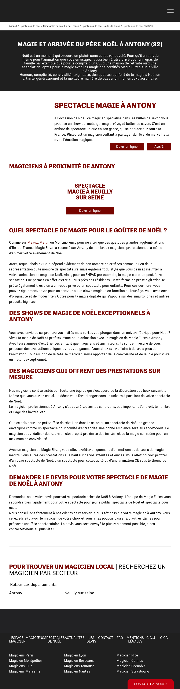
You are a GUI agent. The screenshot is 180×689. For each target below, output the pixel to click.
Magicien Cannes (130, 660)
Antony (15, 593)
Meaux (32, 242)
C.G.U (150, 638)
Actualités (75, 638)
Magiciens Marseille (24, 671)
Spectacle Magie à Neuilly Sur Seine (90, 191)
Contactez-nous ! (150, 684)
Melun (44, 242)
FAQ (120, 638)
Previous (8, 621)
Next (172, 621)
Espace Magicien (17, 639)
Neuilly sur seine (79, 593)
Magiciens (35, 638)
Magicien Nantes (77, 671)
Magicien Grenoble (131, 666)
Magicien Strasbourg (133, 671)
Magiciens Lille (20, 666)
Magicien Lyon (75, 655)
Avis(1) (159, 146)
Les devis (91, 639)
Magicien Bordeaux (79, 660)
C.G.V (164, 638)
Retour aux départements (32, 585)
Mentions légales (135, 639)
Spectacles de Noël (54, 639)
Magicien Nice (127, 655)
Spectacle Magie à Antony (105, 105)
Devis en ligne (127, 146)
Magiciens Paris (21, 655)
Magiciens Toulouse (79, 666)
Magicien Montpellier (25, 660)
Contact (105, 638)
